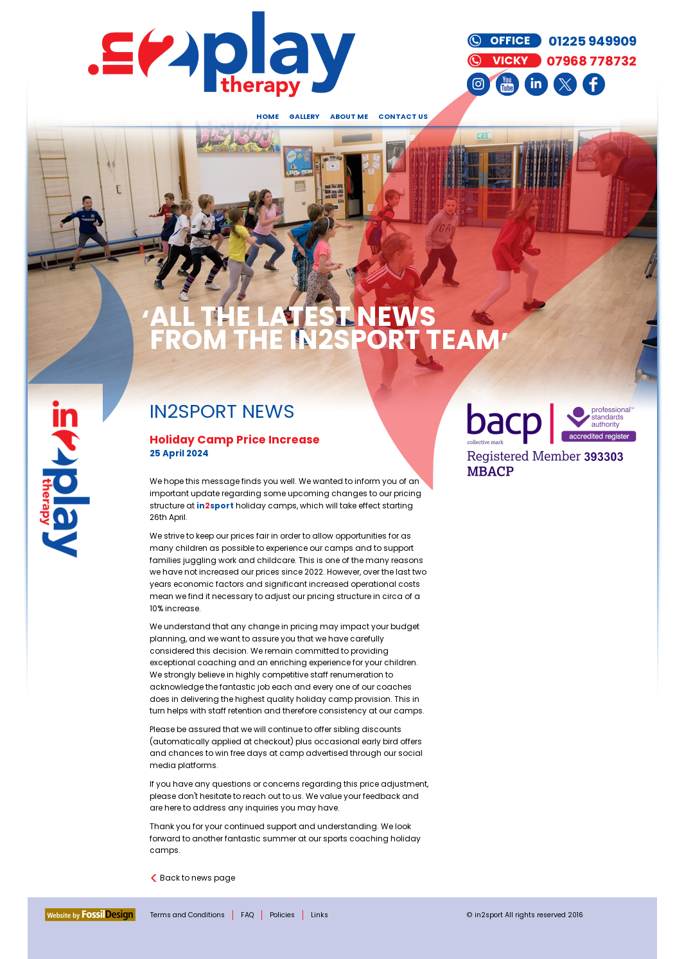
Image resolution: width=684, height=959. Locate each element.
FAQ (247, 915)
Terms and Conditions (187, 915)
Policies (282, 915)
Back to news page (197, 877)
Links (319, 915)
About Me (349, 116)
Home (267, 116)
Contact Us (403, 116)
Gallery (304, 116)
